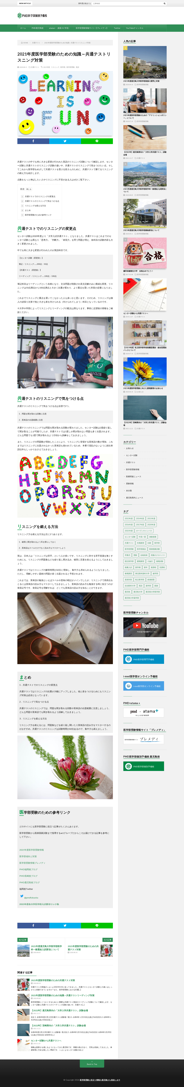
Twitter (117, 28)
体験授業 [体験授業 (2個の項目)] (152, 537)
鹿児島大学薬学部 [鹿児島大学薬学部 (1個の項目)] (132, 598)
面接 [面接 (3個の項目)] (156, 586)
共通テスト (35, 67)
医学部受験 (70, 67)
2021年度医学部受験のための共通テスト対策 (53, 980)
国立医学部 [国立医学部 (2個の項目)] (129, 561)
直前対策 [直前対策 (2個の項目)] (128, 579)
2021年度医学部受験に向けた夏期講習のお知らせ (143, 388)
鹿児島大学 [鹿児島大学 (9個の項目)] (138, 592)
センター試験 (131, 455)
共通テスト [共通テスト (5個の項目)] (129, 543)
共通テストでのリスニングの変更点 (38, 196)
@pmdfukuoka (28, 897)
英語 (77, 67)
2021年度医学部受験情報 (31, 849)
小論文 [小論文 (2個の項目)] (150, 561)
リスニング (55, 67)
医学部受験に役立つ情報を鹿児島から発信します (100, 1080)
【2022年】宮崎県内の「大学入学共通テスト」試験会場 (58, 1025)
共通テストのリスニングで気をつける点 (40, 201)
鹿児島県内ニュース (134, 497)
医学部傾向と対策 (28, 856)
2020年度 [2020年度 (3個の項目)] (151, 524)
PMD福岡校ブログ (28, 869)
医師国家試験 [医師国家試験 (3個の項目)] (154, 549)
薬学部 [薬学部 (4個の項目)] (148, 586)
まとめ (26, 210)
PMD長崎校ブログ (28, 876)
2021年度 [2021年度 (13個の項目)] (129, 531)
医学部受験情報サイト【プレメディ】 (92, 28)
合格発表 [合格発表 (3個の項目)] (143, 555)
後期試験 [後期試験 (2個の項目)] (159, 561)
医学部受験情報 (142, 84)
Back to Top (92, 1064)
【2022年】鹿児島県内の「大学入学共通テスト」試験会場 (59, 1010)
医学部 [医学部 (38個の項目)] (157, 543)
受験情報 (130, 483)
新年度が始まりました (90, 3)
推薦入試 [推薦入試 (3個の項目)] (128, 567)
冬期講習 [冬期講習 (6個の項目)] (140, 543)
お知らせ (140, 391)
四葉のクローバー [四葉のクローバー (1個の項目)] (158, 555)
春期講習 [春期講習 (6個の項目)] (128, 573)
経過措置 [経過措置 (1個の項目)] (151, 579)
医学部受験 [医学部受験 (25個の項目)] (129, 549)
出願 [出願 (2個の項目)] (149, 543)
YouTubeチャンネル (134, 28)
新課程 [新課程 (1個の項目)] (153, 567)
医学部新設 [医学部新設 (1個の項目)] (141, 549)
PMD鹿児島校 (37, 28)
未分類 (129, 490)
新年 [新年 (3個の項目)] (145, 567)
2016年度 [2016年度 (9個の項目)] (129, 524)
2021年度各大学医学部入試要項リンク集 (39, 904)
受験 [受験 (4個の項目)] (135, 555)
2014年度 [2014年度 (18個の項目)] (140, 518)
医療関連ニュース (133, 476)
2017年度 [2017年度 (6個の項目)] (140, 524)
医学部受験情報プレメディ (32, 863)
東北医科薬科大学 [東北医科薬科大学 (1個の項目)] (142, 573)
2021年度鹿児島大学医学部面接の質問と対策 (141, 81)
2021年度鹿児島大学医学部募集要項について (141, 230)
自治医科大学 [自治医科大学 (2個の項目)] (130, 586)
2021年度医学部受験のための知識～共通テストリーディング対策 (62, 995)
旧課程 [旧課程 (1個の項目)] (162, 567)
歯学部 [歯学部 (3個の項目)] (155, 573)
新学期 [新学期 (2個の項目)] (138, 567)
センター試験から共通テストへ (46, 1040)
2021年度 (46, 67)
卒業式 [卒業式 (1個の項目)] (127, 555)
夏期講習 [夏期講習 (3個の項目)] (140, 561)
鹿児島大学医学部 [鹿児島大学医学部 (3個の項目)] (153, 592)
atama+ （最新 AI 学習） (59, 28)
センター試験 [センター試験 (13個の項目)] (130, 537)
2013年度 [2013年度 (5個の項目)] (129, 518)
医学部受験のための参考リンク (36, 215)
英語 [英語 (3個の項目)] (140, 586)
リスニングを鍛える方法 (33, 205)
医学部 (62, 67)
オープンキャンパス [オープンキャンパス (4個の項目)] (144, 531)
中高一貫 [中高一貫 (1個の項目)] (142, 537)
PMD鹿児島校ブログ (29, 882)
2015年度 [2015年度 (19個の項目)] (151, 518)
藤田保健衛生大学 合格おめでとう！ (138, 271)
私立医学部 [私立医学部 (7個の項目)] (139, 579)
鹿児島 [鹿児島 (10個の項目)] (127, 592)
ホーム (23, 28)
